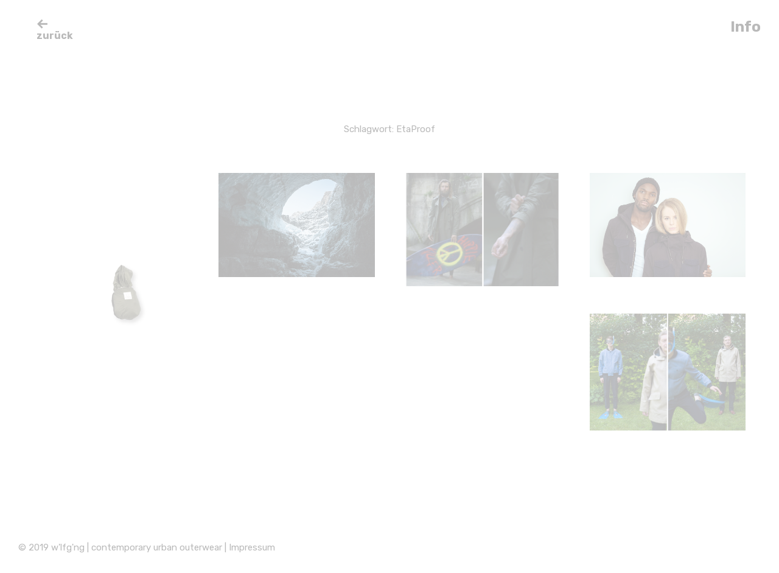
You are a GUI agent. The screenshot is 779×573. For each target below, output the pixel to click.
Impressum (252, 547)
